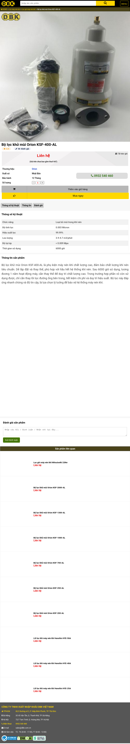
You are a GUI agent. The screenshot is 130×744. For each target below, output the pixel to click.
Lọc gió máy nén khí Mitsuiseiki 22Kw (51, 464)
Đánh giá (38, 205)
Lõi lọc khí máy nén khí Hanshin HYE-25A (52, 690)
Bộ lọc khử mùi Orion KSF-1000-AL (49, 539)
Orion (34, 169)
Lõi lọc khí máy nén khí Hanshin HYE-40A (52, 665)
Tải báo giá (121, 154)
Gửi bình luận (11, 441)
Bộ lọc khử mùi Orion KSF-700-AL (49, 564)
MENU (124, 4)
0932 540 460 (102, 176)
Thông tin (26, 205)
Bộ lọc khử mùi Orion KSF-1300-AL (49, 514)
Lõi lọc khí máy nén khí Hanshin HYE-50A (52, 639)
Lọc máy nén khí (14, 9)
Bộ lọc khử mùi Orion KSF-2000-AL (49, 489)
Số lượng (6, 182)
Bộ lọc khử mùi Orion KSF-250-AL (49, 589)
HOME (4, 9)
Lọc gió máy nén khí (28, 9)
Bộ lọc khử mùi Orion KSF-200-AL (49, 614)
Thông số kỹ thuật (10, 205)
